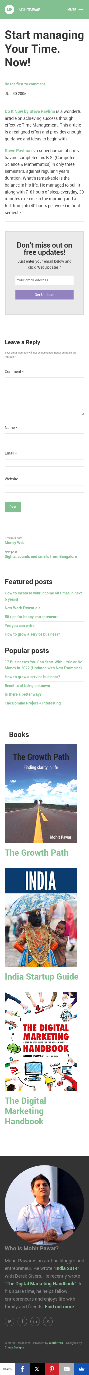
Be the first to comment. (25, 84)
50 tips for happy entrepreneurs (31, 617)
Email (11, 453)
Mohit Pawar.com (22, 9)
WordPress (56, 1343)
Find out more (59, 1306)
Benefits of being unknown (27, 686)
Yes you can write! (20, 626)
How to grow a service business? (32, 634)
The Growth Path (37, 853)
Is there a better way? (23, 695)
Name (11, 428)
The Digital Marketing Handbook (25, 1111)
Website (11, 479)
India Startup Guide (42, 977)
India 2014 (66, 1268)
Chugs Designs (14, 1347)
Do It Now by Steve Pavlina (30, 111)
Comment (14, 372)
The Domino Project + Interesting (33, 703)
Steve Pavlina (17, 151)
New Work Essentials (22, 608)
